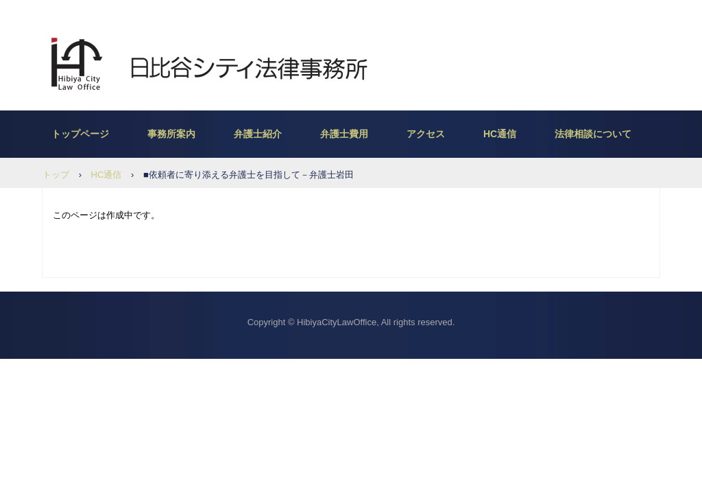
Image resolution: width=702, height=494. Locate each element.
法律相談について (593, 133)
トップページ (80, 133)
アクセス (426, 133)
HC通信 (499, 133)
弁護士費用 (344, 133)
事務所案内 (171, 133)
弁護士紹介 (258, 133)
